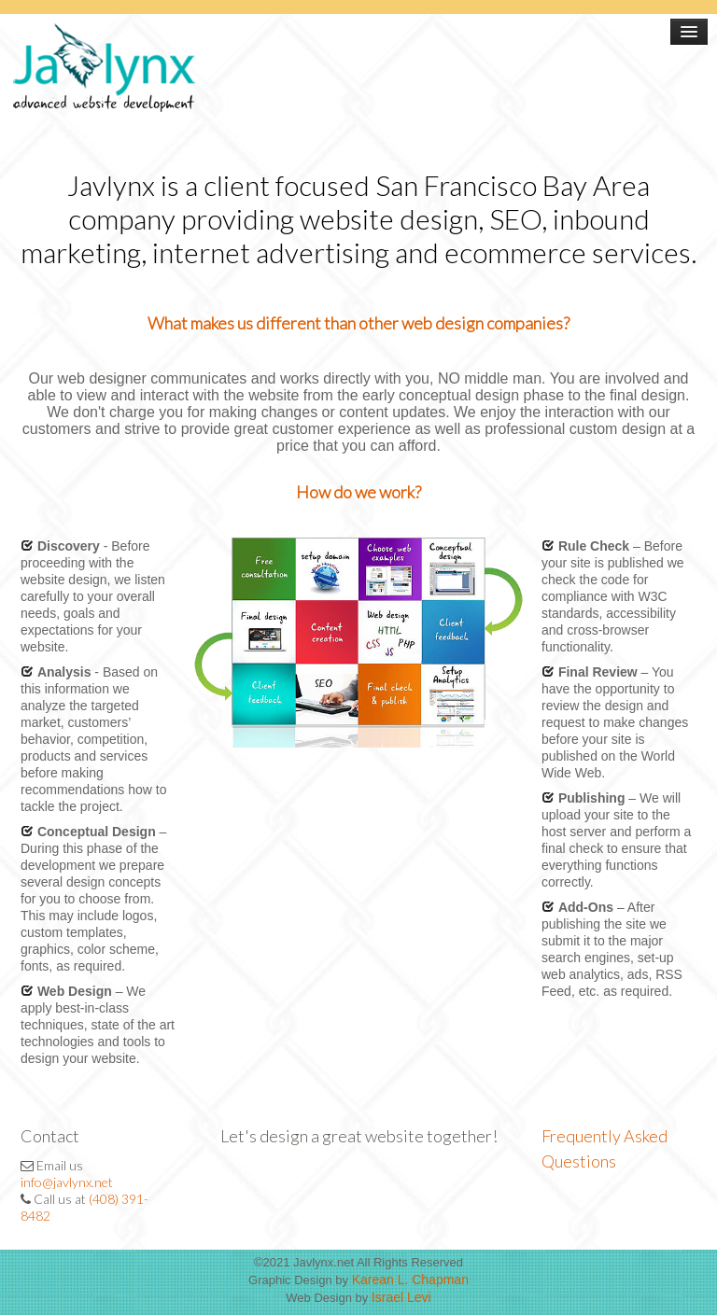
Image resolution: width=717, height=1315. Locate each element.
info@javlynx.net (67, 1182)
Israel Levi (401, 1297)
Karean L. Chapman (410, 1279)
